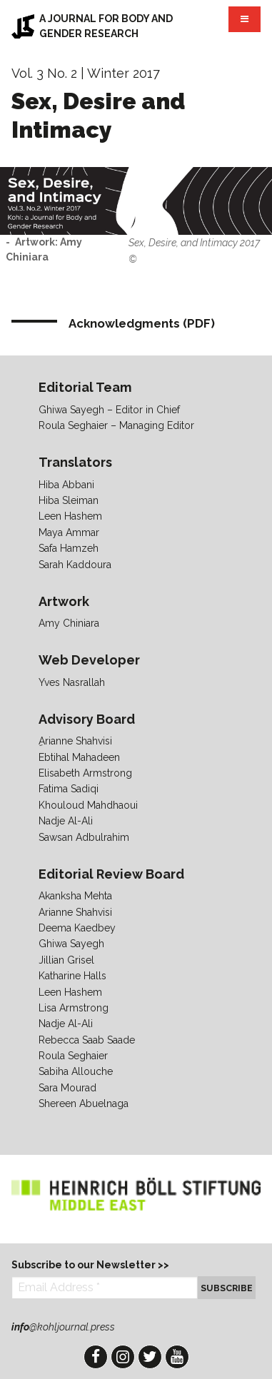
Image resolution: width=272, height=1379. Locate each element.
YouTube (177, 1357)
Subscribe (227, 1288)
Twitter (150, 1357)
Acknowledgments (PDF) (142, 323)
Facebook (96, 1357)
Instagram (123, 1357)
